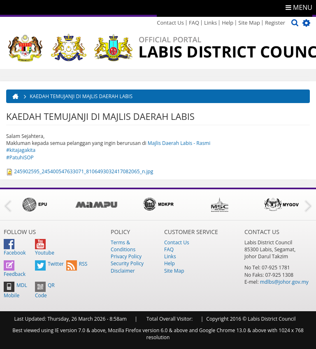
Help (227, 22)
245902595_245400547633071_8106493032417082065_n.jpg (83, 171)
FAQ (194, 22)
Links (210, 22)
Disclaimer (123, 270)
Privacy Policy (126, 256)
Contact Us (170, 22)
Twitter (49, 263)
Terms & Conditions (123, 246)
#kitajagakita (20, 150)
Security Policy (127, 263)
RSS (77, 263)
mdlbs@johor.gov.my (284, 281)
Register (275, 22)
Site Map (249, 22)
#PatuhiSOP (20, 157)
